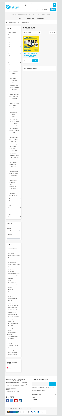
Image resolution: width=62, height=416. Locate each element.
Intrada (7, 285)
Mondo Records (9, 301)
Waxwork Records (9, 353)
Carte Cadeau (11, 364)
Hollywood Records (9, 283)
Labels (6, 243)
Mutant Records (9, 310)
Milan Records (8, 299)
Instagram (17, 397)
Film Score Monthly (9, 274)
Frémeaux (7, 276)
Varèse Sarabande (9, 346)
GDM (6, 278)
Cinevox (7, 265)
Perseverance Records (10, 315)
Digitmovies (8, 269)
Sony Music (8, 337)
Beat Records (8, 251)
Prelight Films (8, 319)
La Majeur (7, 292)
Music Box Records (9, 308)
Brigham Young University (11, 254)
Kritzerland (7, 287)
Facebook (4, 397)
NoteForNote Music (9, 312)
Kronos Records (9, 290)
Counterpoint (8, 267)
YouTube (13, 397)
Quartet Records (9, 324)
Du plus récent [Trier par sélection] (26, 32)
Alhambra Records (9, 247)
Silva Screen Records (10, 334)
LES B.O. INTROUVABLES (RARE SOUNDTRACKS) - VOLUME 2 (31, 56)
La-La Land (7, 294)
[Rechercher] (44, 5)
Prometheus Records (10, 321)
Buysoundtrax (8, 256)
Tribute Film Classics (10, 343)
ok (55, 380)
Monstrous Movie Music (10, 303)
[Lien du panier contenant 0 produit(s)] (56, 9)
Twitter (8, 397)
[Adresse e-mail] (41, 380)
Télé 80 (7, 341)
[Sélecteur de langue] (41, 9)
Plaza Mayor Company (10, 317)
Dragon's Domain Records (11, 272)
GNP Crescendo (9, 281)
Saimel (6, 328)
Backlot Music (8, 249)
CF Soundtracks (9, 260)
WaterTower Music (9, 350)
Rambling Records (9, 326)
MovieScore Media (9, 306)
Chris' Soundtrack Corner (11, 263)
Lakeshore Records (9, 297)
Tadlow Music (8, 339)
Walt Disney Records (10, 348)
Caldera (7, 258)
